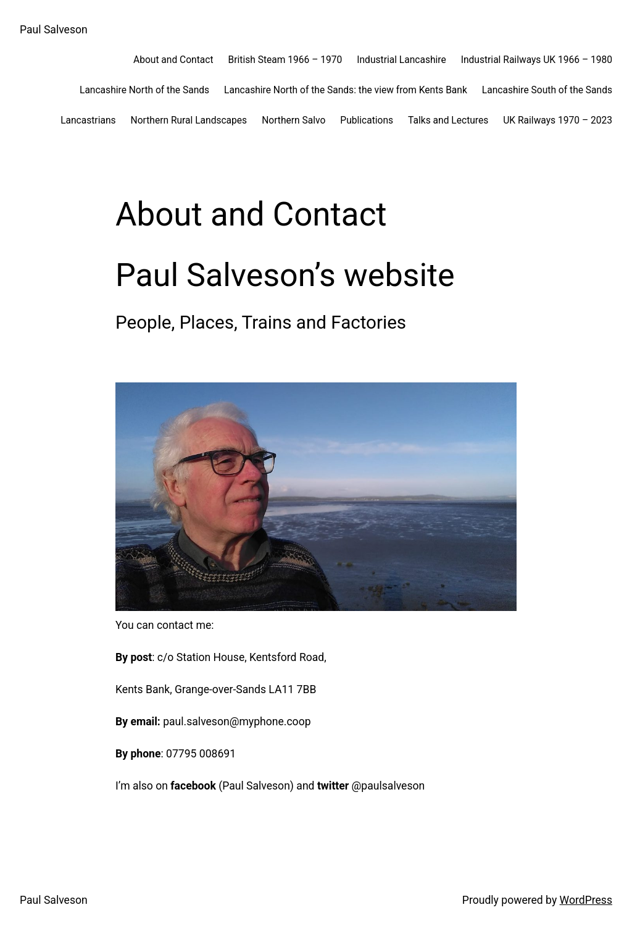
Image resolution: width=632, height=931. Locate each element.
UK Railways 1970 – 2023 (557, 120)
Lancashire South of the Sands (547, 90)
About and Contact (173, 59)
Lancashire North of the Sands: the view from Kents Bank (345, 90)
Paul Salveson (54, 29)
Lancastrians (87, 120)
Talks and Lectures (448, 120)
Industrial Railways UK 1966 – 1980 (536, 59)
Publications (366, 120)
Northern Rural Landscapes (189, 120)
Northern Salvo (293, 120)
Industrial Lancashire (401, 59)
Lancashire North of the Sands (144, 90)
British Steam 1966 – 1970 (285, 59)
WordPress (586, 900)
